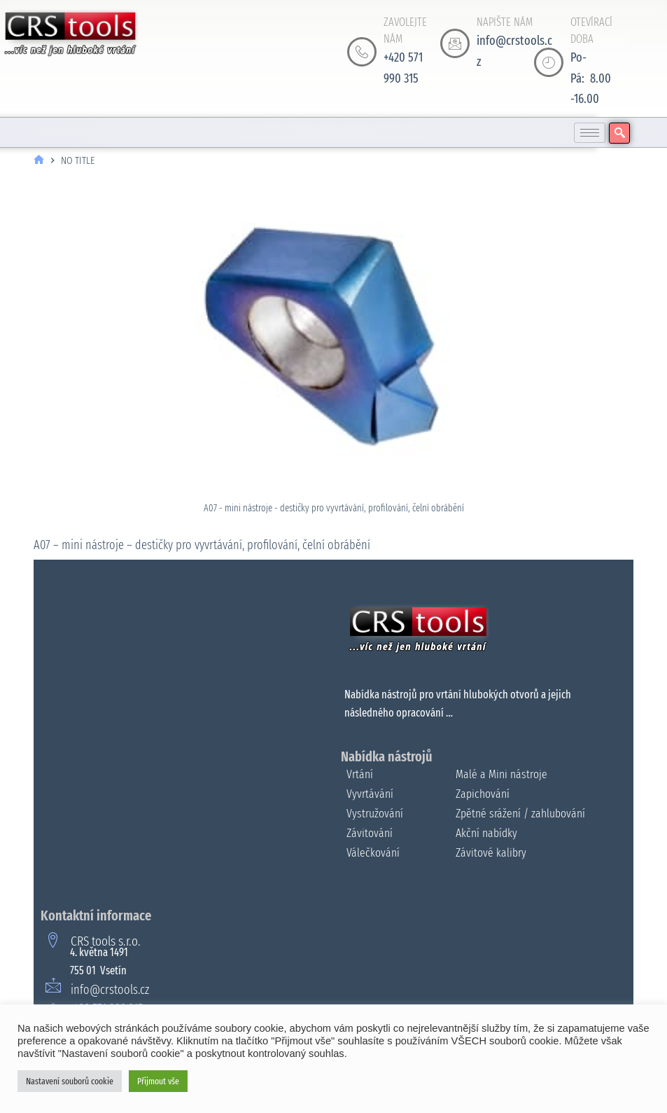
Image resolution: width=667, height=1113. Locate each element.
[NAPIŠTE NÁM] (455, 43)
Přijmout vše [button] (158, 1081)
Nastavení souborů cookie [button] (69, 1081)
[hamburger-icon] (589, 133)
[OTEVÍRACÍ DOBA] (548, 62)
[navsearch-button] (619, 133)
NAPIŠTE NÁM (505, 22)
